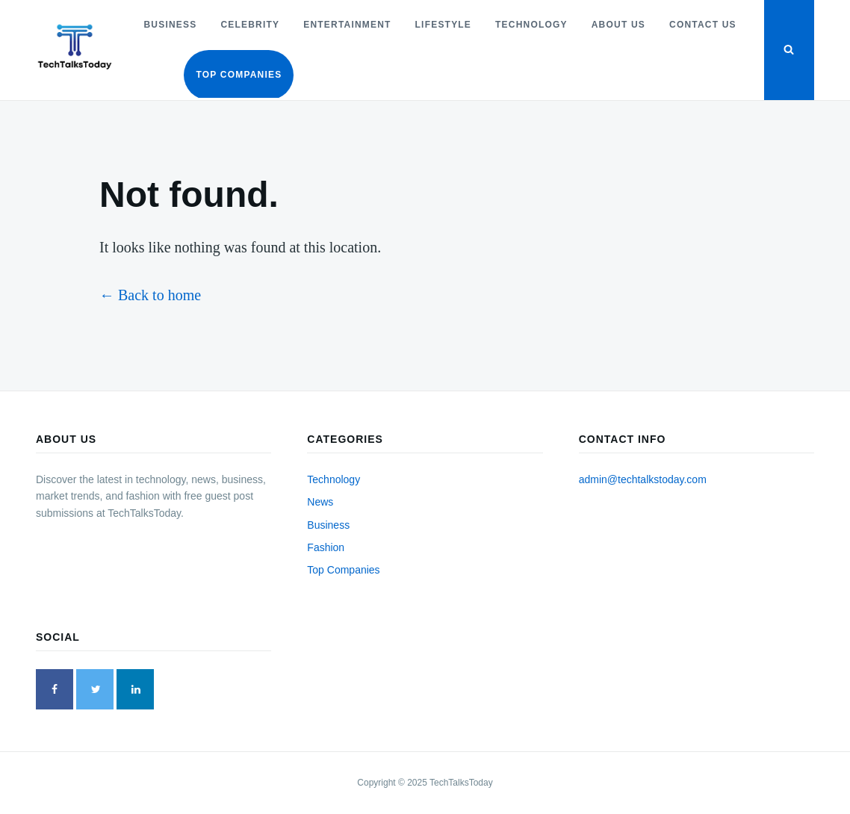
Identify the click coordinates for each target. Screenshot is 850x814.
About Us (618, 24)
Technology (531, 24)
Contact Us (702, 24)
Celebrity (249, 24)
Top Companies (239, 74)
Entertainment (347, 24)
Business (169, 24)
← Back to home (150, 295)
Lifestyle (443, 24)
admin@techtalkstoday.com (643, 479)
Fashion (325, 547)
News (320, 502)
